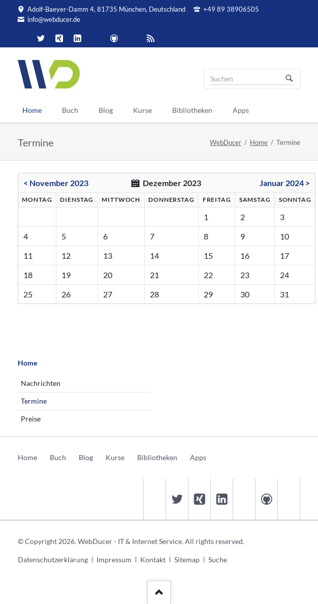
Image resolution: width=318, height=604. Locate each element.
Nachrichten (40, 383)
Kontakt (153, 559)
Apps (198, 457)
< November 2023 (55, 183)
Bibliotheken (157, 457)
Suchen (289, 78)
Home (259, 142)
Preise (31, 418)
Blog (86, 457)
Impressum (114, 559)
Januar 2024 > (285, 183)
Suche (217, 559)
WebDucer (225, 142)
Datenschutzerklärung (53, 559)
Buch (58, 457)
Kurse (115, 457)
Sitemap (187, 559)
